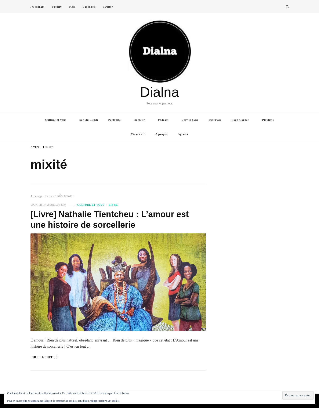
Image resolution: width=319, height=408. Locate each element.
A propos (161, 134)
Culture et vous (55, 119)
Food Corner (240, 119)
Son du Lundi (88, 119)
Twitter (108, 6)
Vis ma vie (138, 134)
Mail (72, 6)
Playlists (268, 119)
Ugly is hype (190, 119)
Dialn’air (215, 119)
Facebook (89, 6)
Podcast (163, 119)
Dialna (159, 92)
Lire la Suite (44, 357)
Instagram (37, 6)
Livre (113, 204)
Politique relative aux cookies (105, 400)
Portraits (114, 119)
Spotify (57, 6)
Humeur (139, 119)
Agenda (183, 134)
